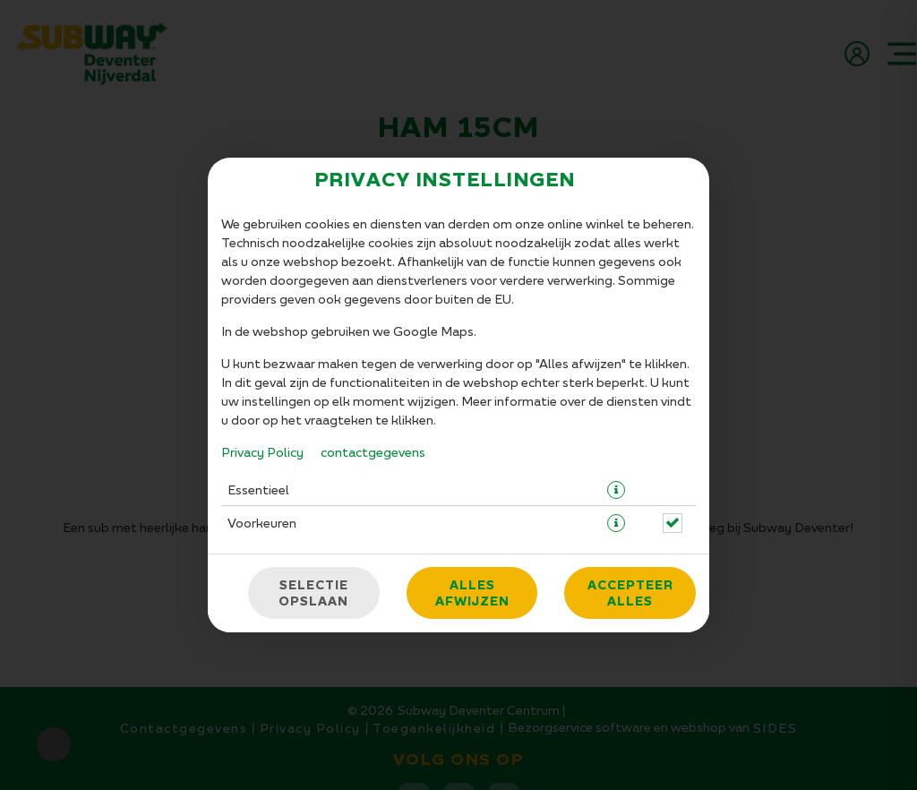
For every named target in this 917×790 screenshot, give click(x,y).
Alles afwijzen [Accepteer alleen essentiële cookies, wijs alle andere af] (472, 593)
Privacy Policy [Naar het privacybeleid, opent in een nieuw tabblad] (262, 451)
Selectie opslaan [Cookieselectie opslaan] (313, 593)
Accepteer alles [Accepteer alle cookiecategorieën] (630, 593)
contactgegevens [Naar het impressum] (373, 451)
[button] (616, 490)
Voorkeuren (261, 522)
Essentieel (258, 489)
